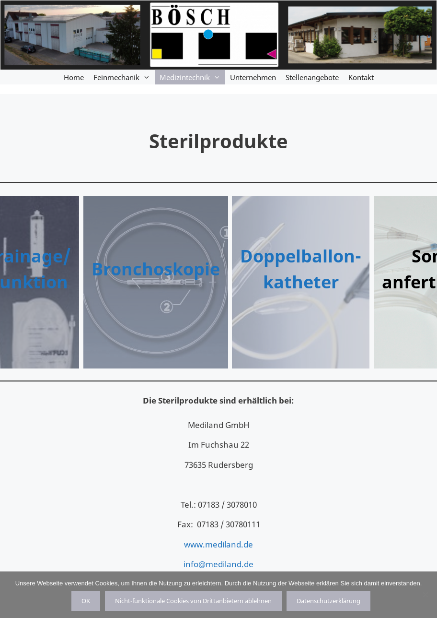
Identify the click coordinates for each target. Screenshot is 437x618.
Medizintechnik (192, 77)
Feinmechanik (124, 77)
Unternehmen (253, 77)
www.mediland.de (218, 544)
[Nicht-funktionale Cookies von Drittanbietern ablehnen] (425, 594)
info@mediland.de (218, 564)
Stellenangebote (312, 77)
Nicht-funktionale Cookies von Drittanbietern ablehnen (193, 600)
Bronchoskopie (156, 269)
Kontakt (361, 77)
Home (74, 77)
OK (85, 600)
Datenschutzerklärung (328, 600)
